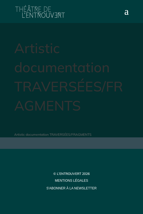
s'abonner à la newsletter (71, 188)
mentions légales (71, 181)
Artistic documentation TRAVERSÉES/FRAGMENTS (53, 134)
